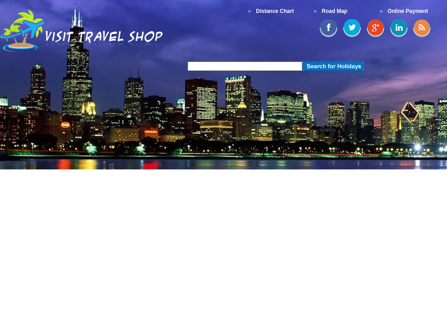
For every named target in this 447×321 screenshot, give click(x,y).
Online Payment (408, 11)
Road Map (334, 11)
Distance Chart (275, 11)
